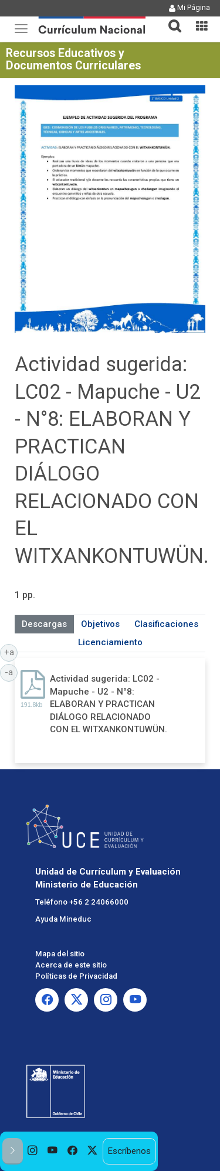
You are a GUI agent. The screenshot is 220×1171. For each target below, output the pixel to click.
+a (11, 652)
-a (11, 672)
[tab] (170, 19)
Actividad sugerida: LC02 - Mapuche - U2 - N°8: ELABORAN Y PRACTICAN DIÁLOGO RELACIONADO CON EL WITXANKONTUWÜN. (108, 704)
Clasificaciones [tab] (166, 624)
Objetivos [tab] (100, 624)
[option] (33, 1151)
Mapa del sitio (59, 953)
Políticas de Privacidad (76, 976)
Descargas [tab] (44, 624)
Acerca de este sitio (71, 964)
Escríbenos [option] (129, 1151)
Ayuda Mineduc (63, 919)
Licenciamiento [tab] (110, 642)
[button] (170, 19)
